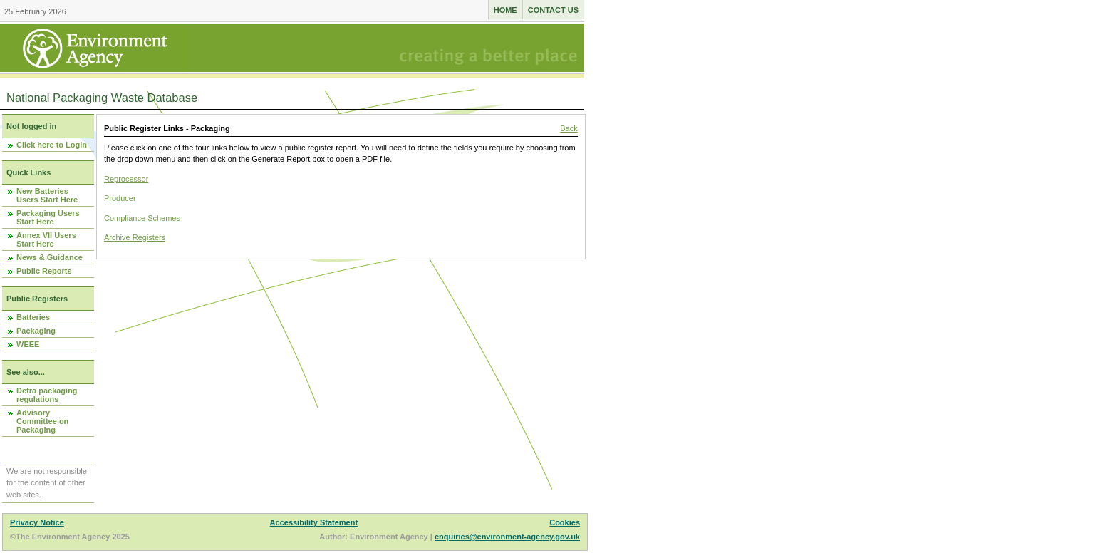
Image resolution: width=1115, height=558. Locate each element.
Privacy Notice (37, 522)
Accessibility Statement (314, 522)
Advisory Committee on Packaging (42, 421)
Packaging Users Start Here (48, 217)
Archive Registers (134, 237)
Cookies (564, 522)
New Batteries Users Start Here (47, 195)
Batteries (33, 317)
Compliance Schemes (142, 218)
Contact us (553, 10)
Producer (120, 198)
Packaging (36, 330)
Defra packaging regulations (47, 394)
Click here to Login (51, 144)
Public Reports (44, 271)
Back (568, 128)
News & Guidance (49, 257)
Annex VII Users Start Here (46, 239)
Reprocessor (126, 179)
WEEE (27, 344)
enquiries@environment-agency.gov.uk (507, 536)
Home (505, 10)
